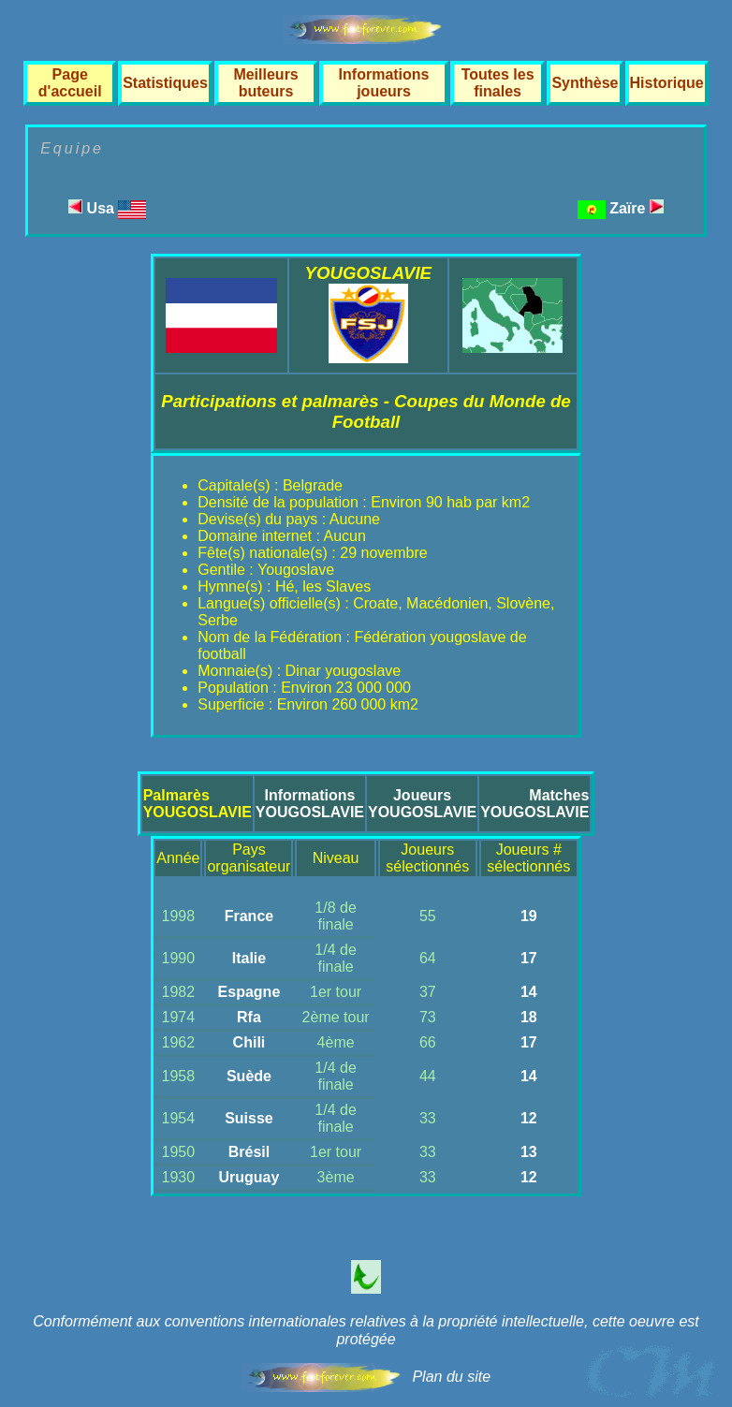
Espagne (249, 992)
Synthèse (584, 83)
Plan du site (451, 1377)
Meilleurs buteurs (265, 82)
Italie (249, 958)
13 (528, 1152)
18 (528, 1017)
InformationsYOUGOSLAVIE (310, 803)
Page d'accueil (70, 82)
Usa (107, 208)
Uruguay (248, 1177)
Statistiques (165, 83)
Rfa (249, 1017)
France (249, 916)
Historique (667, 83)
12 (528, 1118)
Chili (249, 1042)
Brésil (249, 1152)
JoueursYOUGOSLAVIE (422, 803)
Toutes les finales (497, 82)
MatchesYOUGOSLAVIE (534, 803)
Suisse (249, 1118)
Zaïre (636, 208)
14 (528, 992)
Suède (249, 1076)
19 (528, 916)
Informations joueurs (384, 82)
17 (528, 958)
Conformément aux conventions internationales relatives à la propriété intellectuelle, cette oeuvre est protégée (366, 1330)
